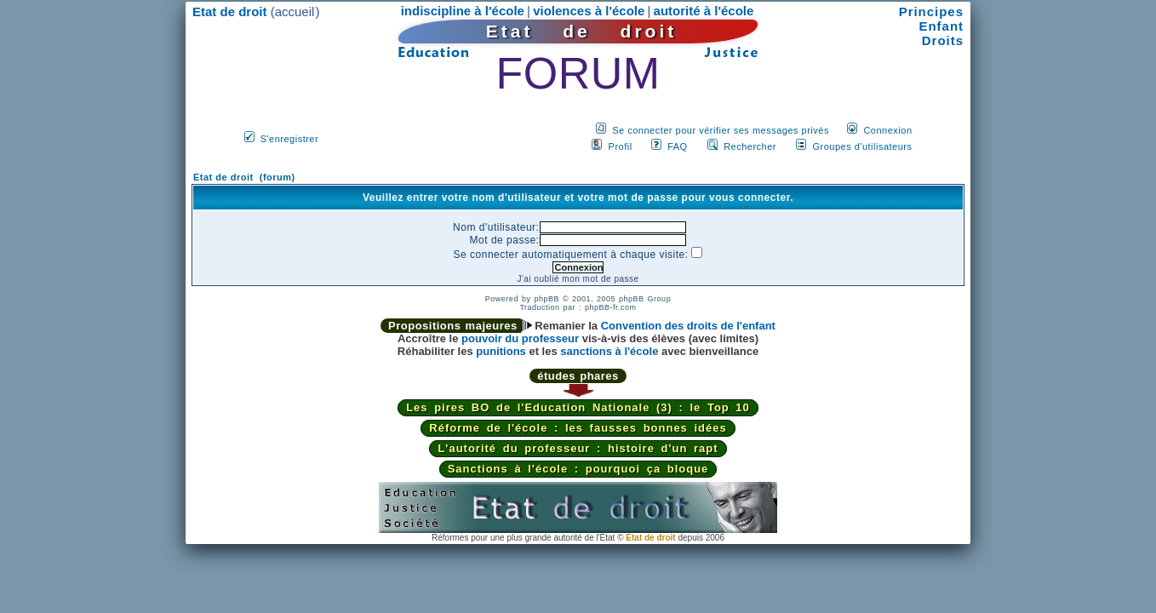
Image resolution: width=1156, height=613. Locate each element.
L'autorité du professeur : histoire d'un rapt (578, 448)
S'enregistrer (289, 139)
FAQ (677, 146)
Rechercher (750, 146)
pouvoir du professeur (520, 338)
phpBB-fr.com (611, 307)
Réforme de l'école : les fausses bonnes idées (577, 427)
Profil (620, 146)
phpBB (546, 299)
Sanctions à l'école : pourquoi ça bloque (578, 468)
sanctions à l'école (609, 351)
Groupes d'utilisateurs (862, 146)
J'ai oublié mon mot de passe (577, 279)
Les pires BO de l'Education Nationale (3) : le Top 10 (578, 407)
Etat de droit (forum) (244, 177)
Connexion (887, 130)
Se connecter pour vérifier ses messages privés (720, 130)
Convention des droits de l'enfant (688, 325)
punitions (501, 351)
